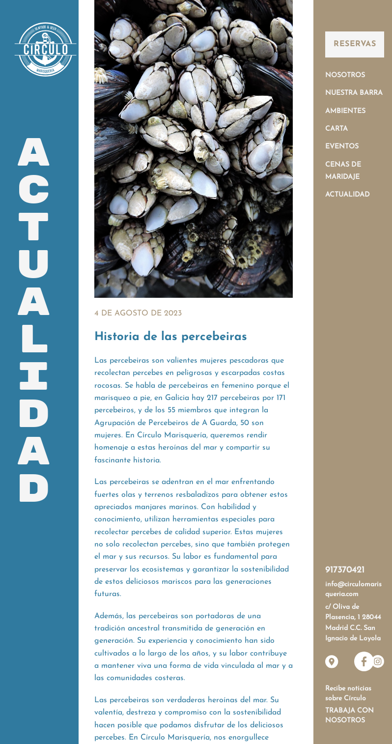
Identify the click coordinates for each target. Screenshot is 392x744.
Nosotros (345, 75)
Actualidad (347, 195)
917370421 (344, 570)
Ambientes (345, 111)
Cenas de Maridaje (343, 171)
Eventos (342, 146)
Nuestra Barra (354, 93)
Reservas (355, 44)
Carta (336, 129)
